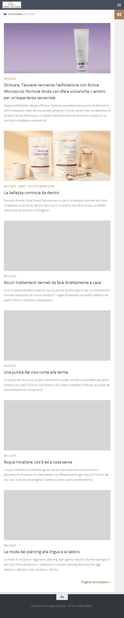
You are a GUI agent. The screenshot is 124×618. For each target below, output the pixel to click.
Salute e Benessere (41, 186)
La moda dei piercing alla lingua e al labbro (42, 551)
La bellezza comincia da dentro (31, 192)
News (22, 186)
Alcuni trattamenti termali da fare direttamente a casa (52, 282)
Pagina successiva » (95, 582)
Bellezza (10, 78)
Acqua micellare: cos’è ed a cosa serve (38, 462)
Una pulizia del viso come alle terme (36, 372)
